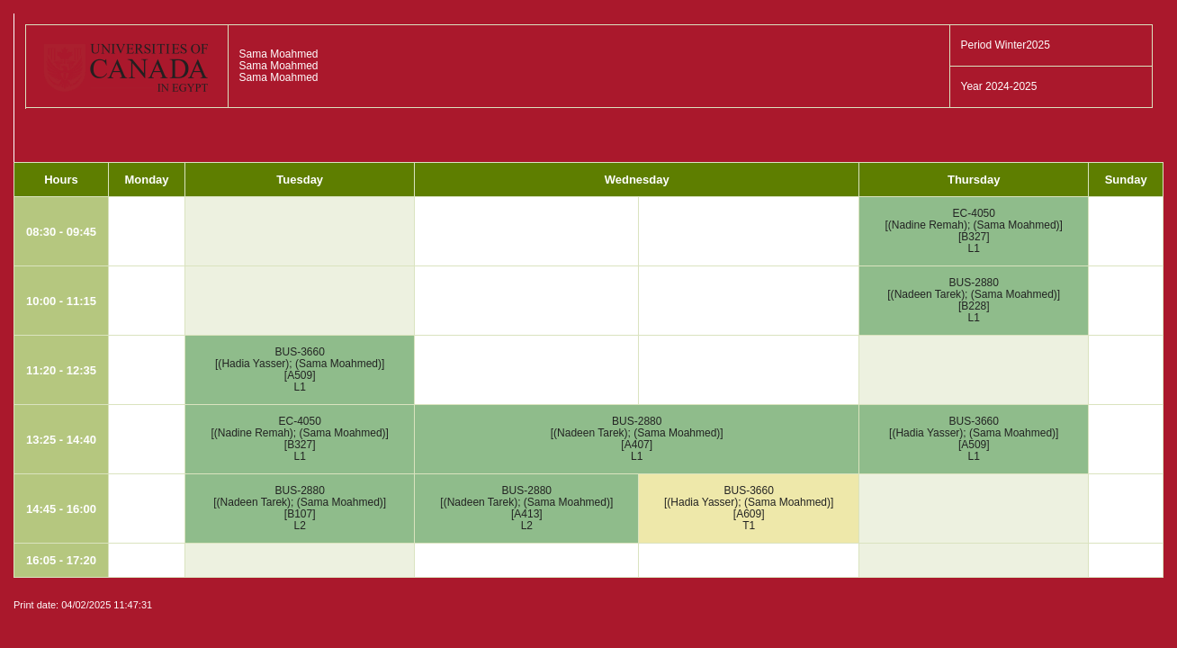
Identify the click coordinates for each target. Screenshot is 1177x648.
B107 (299, 514)
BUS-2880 (974, 282)
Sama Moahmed (1016, 225)
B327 (973, 236)
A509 (299, 375)
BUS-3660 (300, 352)
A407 (637, 444)
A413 (526, 514)
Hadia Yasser (253, 363)
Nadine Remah (928, 225)
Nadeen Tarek (928, 294)
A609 (748, 514)
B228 (973, 306)
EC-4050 (974, 213)
